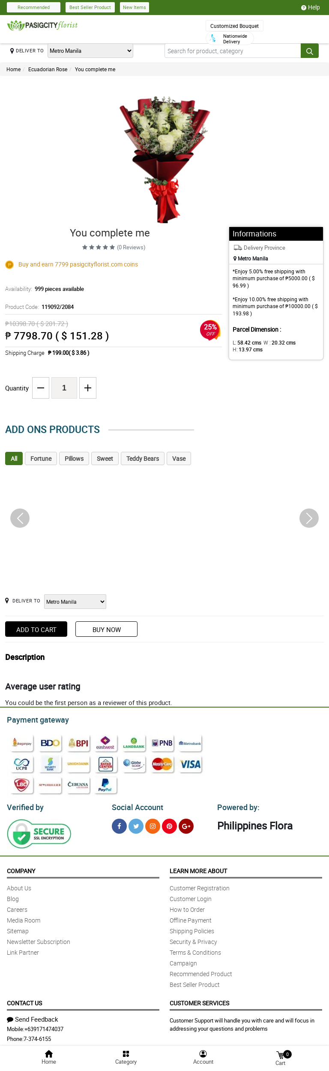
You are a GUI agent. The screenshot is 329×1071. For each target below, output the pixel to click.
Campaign (183, 960)
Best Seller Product (90, 7)
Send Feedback (32, 1016)
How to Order (187, 907)
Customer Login (191, 896)
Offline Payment (191, 918)
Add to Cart (36, 629)
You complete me (95, 69)
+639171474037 (43, 1026)
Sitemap (18, 928)
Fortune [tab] (40, 458)
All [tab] (14, 458)
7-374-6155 (37, 1036)
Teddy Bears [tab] (142, 458)
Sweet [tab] (105, 458)
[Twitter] (136, 823)
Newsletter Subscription (38, 939)
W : (275, 342)
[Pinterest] (169, 823)
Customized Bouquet (234, 25)
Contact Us (24, 1000)
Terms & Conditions (195, 950)
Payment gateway (34, 718)
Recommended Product (201, 971)
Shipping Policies (192, 928)
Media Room (23, 918)
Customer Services (199, 1000)
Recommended (34, 7)
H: (246, 349)
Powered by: (236, 805)
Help (310, 7)
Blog (13, 896)
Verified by (24, 805)
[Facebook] (119, 823)
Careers (17, 907)
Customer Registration (200, 885)
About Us (19, 885)
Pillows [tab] (74, 458)
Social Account (135, 805)
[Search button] (310, 50)
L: (245, 342)
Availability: (42, 289)
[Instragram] (152, 823)
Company (21, 868)
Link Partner (23, 950)
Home (13, 69)
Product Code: (38, 307)
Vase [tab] (178, 458)
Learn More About (198, 868)
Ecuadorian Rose (47, 69)
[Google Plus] (186, 823)
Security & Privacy (193, 939)
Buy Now (107, 629)
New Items (134, 7)
